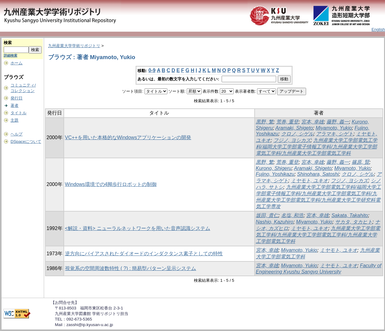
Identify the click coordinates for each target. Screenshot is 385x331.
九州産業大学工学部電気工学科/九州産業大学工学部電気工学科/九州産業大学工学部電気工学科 (318, 235)
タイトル (18, 113)
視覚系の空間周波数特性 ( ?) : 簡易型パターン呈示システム (130, 268)
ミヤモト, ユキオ (309, 180)
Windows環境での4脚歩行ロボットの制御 (111, 184)
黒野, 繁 (264, 121)
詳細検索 (10, 55)
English (378, 29)
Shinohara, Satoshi (318, 174)
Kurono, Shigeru (274, 168)
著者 (14, 105)
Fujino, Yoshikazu (275, 174)
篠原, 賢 (360, 162)
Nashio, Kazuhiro (274, 221)
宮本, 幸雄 (312, 121)
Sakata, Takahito (349, 215)
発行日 (16, 98)
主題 (14, 120)
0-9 (151, 70)
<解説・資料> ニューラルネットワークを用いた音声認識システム (137, 228)
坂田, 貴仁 (267, 215)
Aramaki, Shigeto (294, 128)
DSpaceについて (25, 141)
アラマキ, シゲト (334, 133)
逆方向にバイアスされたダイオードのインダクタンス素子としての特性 (144, 253)
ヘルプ (16, 134)
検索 (8, 42)
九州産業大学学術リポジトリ (74, 45)
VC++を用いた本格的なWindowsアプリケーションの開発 (128, 137)
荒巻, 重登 (287, 121)
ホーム (16, 63)
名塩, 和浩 (292, 215)
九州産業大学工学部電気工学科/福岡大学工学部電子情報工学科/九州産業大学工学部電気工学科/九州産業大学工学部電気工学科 (317, 147)
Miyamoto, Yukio (334, 128)
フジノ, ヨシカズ (292, 140)
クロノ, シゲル (297, 133)
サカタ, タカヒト (353, 221)
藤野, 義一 (337, 121)
